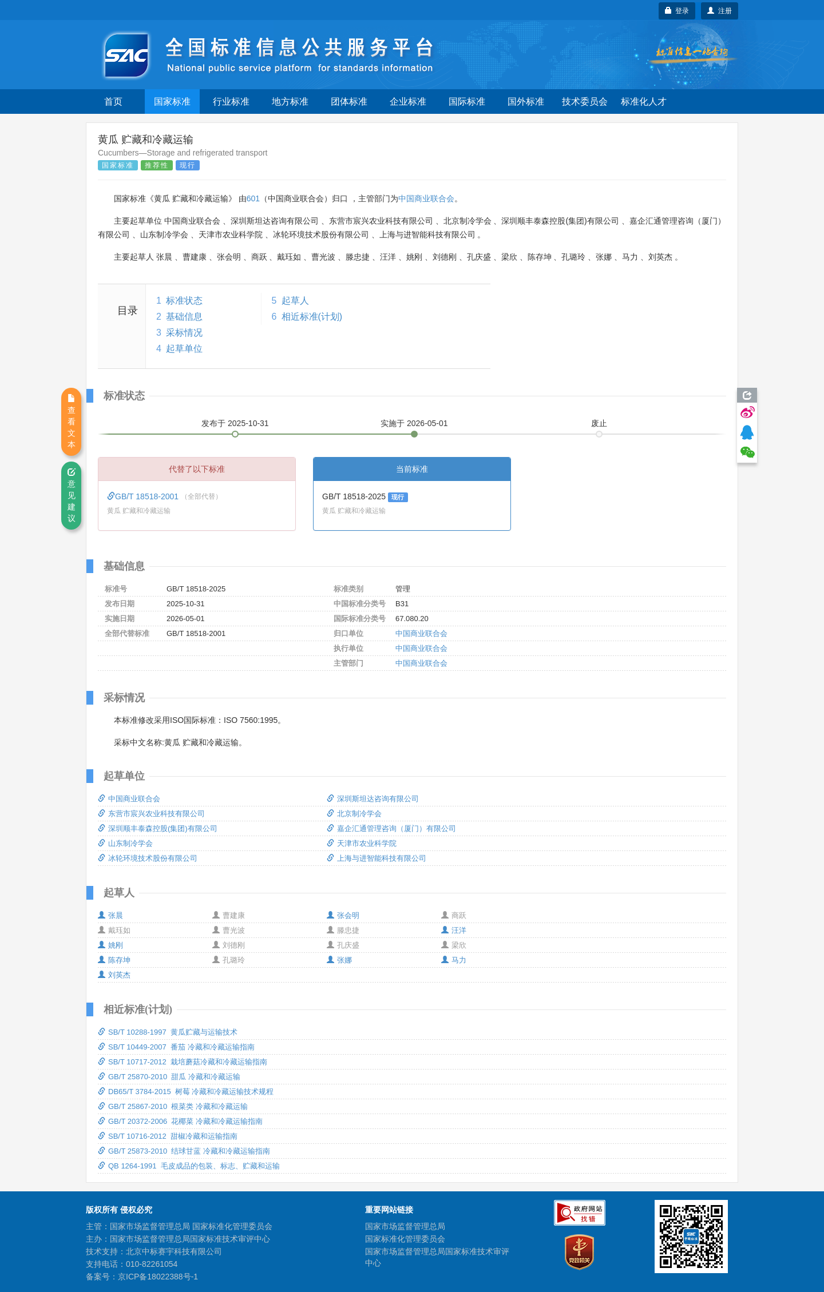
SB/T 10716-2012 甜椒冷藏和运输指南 (167, 1136)
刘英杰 (114, 975)
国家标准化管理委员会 (405, 1238)
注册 (719, 11)
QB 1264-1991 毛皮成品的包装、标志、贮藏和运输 (189, 1166)
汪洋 (453, 930)
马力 (453, 960)
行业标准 (231, 101)
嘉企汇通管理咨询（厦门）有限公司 (391, 828)
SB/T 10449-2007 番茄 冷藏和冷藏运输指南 (176, 1047)
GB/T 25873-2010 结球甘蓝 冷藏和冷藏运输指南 (184, 1151)
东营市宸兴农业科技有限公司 (151, 813)
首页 (113, 101)
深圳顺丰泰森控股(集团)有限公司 (157, 828)
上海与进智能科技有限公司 (376, 858)
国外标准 (526, 101)
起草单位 (184, 348)
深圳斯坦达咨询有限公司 (373, 798)
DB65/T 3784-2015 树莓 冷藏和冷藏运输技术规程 (186, 1091)
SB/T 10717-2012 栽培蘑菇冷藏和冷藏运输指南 (182, 1062)
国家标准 (172, 101)
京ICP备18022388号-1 (158, 1276)
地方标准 (290, 101)
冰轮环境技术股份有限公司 (147, 858)
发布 (235, 423)
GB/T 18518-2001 (144, 496)
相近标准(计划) (312, 316)
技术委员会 (585, 101)
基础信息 (184, 316)
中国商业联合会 (426, 198)
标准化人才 (644, 101)
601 (253, 198)
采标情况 (184, 332)
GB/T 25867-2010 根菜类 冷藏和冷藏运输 (173, 1106)
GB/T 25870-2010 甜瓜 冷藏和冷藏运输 (169, 1076)
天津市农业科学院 (362, 843)
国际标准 (467, 101)
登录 (677, 11)
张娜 (339, 960)
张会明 (343, 915)
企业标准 (408, 101)
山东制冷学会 (125, 843)
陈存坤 (114, 960)
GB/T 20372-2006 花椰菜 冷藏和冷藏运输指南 (180, 1121)
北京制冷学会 (354, 813)
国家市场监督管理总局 (405, 1226)
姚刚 (110, 945)
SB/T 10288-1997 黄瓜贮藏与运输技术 (167, 1032)
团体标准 (349, 101)
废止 (599, 423)
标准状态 (184, 300)
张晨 (110, 915)
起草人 (295, 300)
